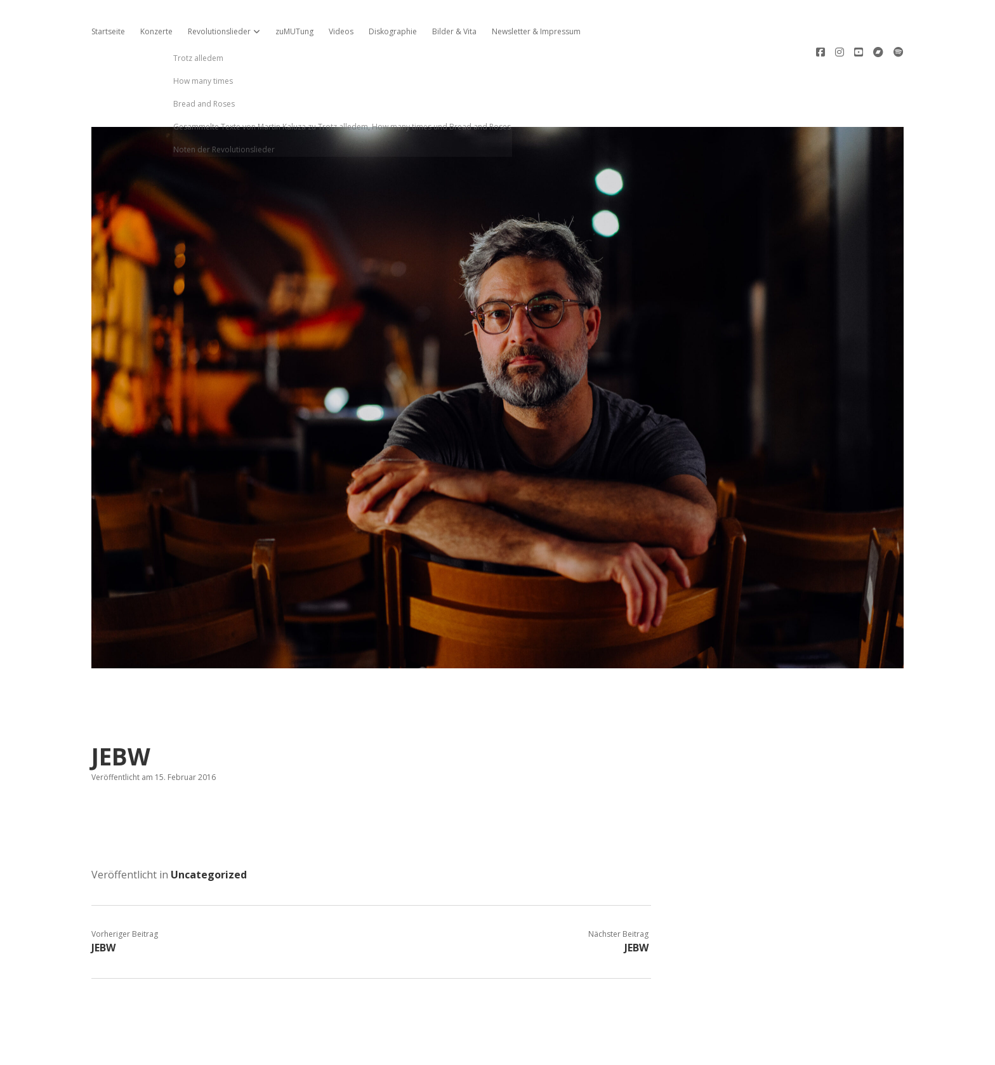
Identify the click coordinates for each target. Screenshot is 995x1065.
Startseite (108, 31)
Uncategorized (209, 831)
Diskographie (393, 31)
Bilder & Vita (454, 31)
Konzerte (156, 31)
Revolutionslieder (219, 31)
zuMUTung (294, 31)
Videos (341, 31)
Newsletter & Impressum (536, 31)
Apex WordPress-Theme (457, 1050)
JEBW (103, 904)
